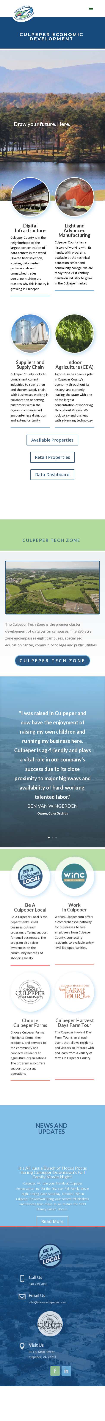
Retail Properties (52, 457)
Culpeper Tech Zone (52, 660)
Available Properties (52, 440)
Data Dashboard (52, 474)
